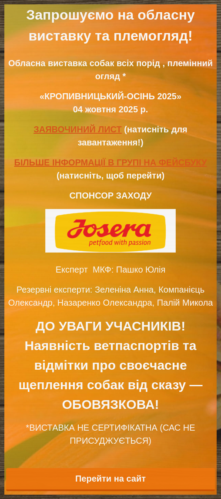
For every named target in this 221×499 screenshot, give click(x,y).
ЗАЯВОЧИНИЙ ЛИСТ (77, 129)
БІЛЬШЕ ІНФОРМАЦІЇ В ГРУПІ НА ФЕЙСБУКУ (110, 162)
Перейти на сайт (110, 478)
